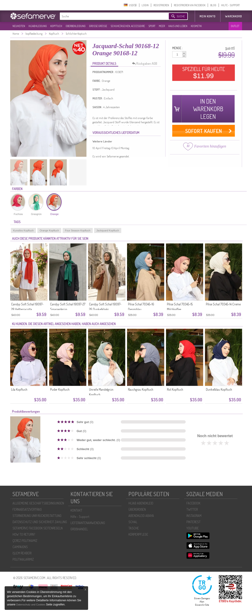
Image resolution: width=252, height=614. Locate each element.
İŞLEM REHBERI (22, 553)
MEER (162, 26)
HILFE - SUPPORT (230, 5)
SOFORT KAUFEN (203, 130)
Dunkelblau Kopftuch (219, 389)
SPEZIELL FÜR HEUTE (203, 73)
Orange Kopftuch (49, 230)
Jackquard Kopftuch (107, 230)
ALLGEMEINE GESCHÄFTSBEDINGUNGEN (38, 503)
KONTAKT (76, 510)
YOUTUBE (192, 528)
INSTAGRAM (193, 516)
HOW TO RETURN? (24, 534)
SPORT (151, 26)
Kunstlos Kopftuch (23, 230)
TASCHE (133, 528)
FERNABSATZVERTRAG (27, 509)
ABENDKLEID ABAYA (141, 516)
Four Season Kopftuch (77, 230)
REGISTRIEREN (161, 5)
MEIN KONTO (208, 16)
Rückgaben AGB (145, 63)
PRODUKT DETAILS (104, 63)
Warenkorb (233, 16)
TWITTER (192, 509)
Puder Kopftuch (60, 389)
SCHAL (132, 522)
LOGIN (145, 5)
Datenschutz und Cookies (31, 604)
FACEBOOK (193, 503)
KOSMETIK (196, 26)
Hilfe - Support (79, 517)
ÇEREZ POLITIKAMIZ (25, 541)
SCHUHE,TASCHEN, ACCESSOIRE (128, 26)
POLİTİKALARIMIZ (23, 559)
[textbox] (110, 16)
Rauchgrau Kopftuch (140, 389)
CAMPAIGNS (20, 547)
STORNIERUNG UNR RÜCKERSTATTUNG (37, 516)
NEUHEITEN (19, 26)
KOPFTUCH (56, 26)
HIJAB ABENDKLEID (140, 503)
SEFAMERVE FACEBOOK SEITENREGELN (38, 528)
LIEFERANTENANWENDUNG (87, 523)
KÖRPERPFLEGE (138, 534)
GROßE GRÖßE (98, 26)
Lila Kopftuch (19, 389)
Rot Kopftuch (175, 389)
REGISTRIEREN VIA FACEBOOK (189, 5)
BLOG (213, 5)
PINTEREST (193, 522)
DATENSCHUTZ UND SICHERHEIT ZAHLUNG (40, 522)
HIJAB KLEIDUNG (38, 26)
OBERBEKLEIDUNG (76, 26)
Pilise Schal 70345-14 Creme (223, 304)
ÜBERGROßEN (137, 509)
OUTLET (235, 26)
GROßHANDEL (79, 529)
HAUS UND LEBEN (177, 26)
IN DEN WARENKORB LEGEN (208, 108)
